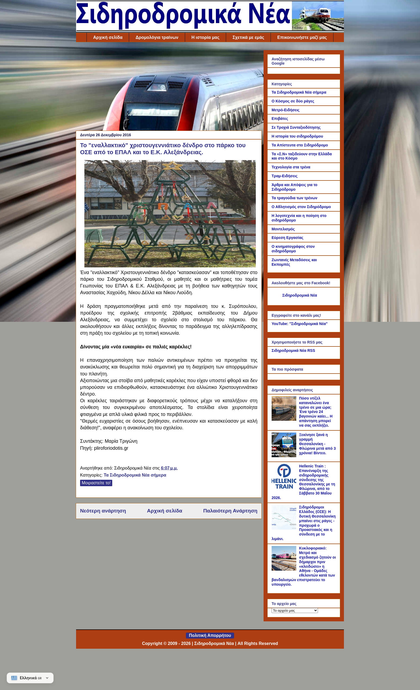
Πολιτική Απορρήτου (210, 635)
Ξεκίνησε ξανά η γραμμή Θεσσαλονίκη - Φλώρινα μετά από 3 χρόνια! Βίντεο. (317, 444)
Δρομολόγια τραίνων (157, 37)
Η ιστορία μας (205, 37)
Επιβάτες (280, 118)
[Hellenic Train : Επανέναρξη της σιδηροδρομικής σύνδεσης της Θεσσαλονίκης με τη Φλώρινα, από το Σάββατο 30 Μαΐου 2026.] (285, 487)
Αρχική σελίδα (108, 37)
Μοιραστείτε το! (96, 483)
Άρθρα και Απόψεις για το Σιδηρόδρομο (294, 187)
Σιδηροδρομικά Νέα (299, 295)
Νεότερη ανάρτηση (103, 511)
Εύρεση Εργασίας (287, 237)
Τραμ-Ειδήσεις (285, 176)
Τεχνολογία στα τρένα (291, 167)
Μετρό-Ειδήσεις (285, 110)
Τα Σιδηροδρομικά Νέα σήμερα (135, 475)
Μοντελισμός (283, 229)
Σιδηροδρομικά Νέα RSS (293, 350)
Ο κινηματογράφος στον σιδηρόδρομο (293, 248)
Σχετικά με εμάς (248, 37)
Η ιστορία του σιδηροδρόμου (297, 136)
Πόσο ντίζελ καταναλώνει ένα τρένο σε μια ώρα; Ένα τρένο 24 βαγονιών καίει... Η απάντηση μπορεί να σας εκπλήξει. (316, 411)
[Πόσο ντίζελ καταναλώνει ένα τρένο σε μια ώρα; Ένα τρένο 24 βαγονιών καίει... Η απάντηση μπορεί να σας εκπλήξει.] (285, 419)
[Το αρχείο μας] (295, 610)
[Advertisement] (168, 87)
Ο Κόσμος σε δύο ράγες (293, 101)
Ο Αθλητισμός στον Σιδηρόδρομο (301, 207)
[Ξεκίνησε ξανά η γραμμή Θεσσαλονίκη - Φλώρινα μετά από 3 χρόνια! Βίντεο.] (285, 456)
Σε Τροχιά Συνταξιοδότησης (296, 127)
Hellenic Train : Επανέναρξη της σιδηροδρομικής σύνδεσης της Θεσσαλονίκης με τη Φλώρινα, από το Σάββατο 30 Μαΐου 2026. (303, 482)
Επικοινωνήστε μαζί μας (302, 37)
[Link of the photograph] (170, 266)
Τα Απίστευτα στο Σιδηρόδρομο (300, 145)
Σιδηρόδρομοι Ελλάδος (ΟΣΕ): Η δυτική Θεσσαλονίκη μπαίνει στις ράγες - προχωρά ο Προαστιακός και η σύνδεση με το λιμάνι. (304, 523)
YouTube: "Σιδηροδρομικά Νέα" (300, 324)
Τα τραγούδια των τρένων (294, 198)
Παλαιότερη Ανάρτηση (230, 511)
